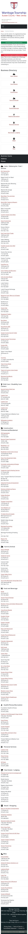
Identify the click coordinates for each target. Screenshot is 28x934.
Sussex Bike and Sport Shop (8, 733)
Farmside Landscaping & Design (10, 464)
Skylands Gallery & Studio (8, 821)
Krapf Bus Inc (4, 264)
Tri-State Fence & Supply (7, 514)
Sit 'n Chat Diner (5, 666)
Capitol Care (4, 395)
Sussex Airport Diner (6, 672)
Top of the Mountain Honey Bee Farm (11, 580)
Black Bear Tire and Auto (8, 196)
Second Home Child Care (8, 389)
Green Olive (4, 653)
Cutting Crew (4, 750)
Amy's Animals (5, 549)
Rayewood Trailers (6, 314)
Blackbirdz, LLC (5, 445)
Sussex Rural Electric (6, 888)
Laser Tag (3, 875)
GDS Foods (4, 647)
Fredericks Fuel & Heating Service (10, 470)
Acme (2, 591)
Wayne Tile (4, 539)
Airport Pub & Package (7, 597)
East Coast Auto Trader (7, 233)
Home (2, 31)
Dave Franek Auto (6, 221)
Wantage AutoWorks (6, 376)
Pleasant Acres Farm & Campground (11, 773)
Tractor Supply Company (8, 839)
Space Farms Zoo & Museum (9, 881)
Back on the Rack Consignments (10, 808)
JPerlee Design (21, 931)
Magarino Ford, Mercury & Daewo (10, 295)
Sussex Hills (4, 345)
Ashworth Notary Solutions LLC (9, 863)
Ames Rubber (4, 857)
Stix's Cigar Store (5, 827)
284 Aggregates (5, 433)
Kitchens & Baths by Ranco (8, 489)
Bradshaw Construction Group (9, 452)
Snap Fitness (4, 720)
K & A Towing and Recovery (8, 271)
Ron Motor (4, 320)
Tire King (3, 358)
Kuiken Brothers (5, 495)
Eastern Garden (5, 622)
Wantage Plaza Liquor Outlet (9, 684)
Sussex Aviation (5, 726)
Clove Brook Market (6, 610)
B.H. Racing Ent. (5, 171)
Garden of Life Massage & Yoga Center (11, 714)
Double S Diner (5, 616)
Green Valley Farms (6, 574)
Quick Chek (4, 308)
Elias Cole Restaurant (7, 629)
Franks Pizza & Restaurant (8, 635)
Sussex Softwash (5, 894)
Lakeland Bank (5, 869)
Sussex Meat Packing (7, 678)
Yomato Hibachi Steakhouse (9, 697)
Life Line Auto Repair (6, 277)
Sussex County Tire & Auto (8, 339)
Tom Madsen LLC (5, 508)
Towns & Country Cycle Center (9, 370)
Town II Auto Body (6, 364)
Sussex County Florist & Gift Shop (10, 833)
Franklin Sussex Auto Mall (8, 246)
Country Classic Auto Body (8, 215)
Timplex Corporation (6, 501)
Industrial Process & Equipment (10, 483)
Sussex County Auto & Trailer (9, 333)
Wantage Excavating (6, 526)
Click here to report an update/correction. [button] (14, 55)
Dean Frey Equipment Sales (8, 458)
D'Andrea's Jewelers (6, 815)
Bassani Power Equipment (8, 439)
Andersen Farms (5, 556)
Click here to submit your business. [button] (14, 42)
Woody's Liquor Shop (7, 691)
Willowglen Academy (6, 420)
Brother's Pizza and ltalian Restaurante (12, 604)
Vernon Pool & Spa (6, 846)
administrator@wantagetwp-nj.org (9, 22)
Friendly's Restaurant (7, 641)
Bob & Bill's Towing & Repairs (9, 202)
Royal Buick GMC (5, 326)
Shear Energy (4, 756)
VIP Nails (3, 762)
